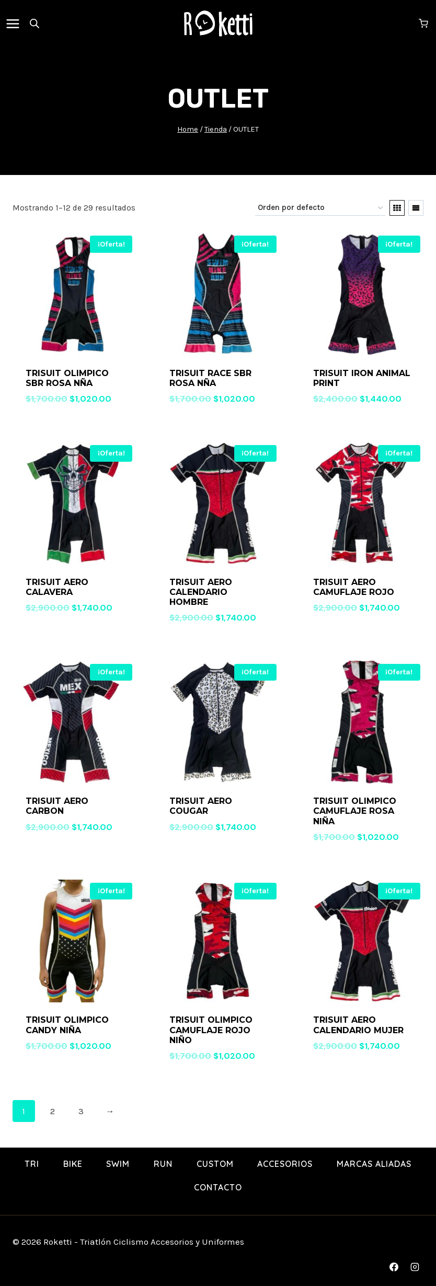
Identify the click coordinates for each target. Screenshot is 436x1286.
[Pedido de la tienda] (320, 208)
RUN (163, 1164)
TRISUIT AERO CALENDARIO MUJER (358, 1025)
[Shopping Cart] (425, 23)
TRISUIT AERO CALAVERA (57, 587)
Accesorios (285, 1164)
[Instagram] (414, 1267)
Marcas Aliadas (374, 1164)
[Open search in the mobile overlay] (34, 23)
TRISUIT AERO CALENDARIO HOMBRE (200, 592)
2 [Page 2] (52, 1111)
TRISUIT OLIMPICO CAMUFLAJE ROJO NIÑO (211, 1030)
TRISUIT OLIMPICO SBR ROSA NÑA (67, 378)
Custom (215, 1164)
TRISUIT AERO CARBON (57, 806)
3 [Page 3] (81, 1111)
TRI (32, 1164)
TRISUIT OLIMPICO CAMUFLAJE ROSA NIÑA (354, 811)
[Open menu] (14, 23)
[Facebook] (394, 1267)
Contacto (218, 1187)
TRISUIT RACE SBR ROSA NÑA (210, 378)
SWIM (118, 1164)
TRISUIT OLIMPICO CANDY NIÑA (67, 1025)
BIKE (73, 1164)
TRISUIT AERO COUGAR (200, 806)
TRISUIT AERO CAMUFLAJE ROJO (353, 587)
